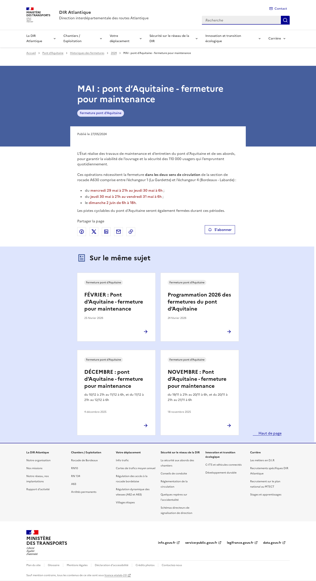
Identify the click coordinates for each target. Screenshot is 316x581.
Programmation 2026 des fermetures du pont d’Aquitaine (199, 302)
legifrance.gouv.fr (240, 542)
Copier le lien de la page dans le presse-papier (130, 231)
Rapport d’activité (38, 489)
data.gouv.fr (272, 542)
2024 (114, 53)
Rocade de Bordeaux (84, 460)
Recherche (285, 20)
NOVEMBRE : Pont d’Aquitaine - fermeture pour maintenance (197, 379)
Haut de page (270, 433)
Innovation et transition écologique (223, 38)
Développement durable (221, 473)
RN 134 (75, 476)
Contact (281, 8)
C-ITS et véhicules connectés (223, 465)
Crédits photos (145, 565)
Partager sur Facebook (81, 231)
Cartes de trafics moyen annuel (135, 468)
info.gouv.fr (167, 542)
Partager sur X (94, 231)
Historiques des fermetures (87, 53)
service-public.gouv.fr (201, 542)
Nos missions (34, 468)
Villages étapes (125, 502)
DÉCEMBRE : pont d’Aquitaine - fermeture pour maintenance (113, 379)
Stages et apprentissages (265, 495)
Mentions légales (77, 565)
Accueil (31, 53)
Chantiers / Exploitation (72, 38)
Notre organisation (38, 460)
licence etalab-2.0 (115, 575)
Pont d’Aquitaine (52, 53)
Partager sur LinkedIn (106, 231)
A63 (73, 484)
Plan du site (33, 565)
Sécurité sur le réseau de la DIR (169, 38)
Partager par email (118, 231)
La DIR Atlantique (34, 38)
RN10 (74, 468)
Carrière (274, 38)
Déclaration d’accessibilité (111, 565)
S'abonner (219, 229)
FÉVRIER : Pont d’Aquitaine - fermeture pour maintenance (113, 302)
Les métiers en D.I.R (262, 460)
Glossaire (53, 565)
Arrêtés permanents (83, 492)
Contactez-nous (172, 565)
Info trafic (122, 460)
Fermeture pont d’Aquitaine (100, 113)
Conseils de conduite (174, 474)
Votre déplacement (119, 38)
